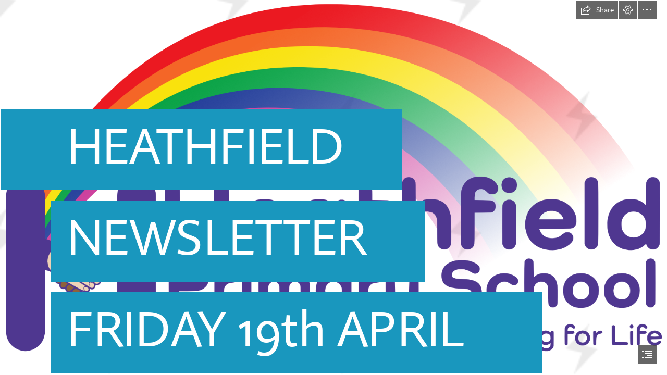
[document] (333, 187)
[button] (597, 10)
